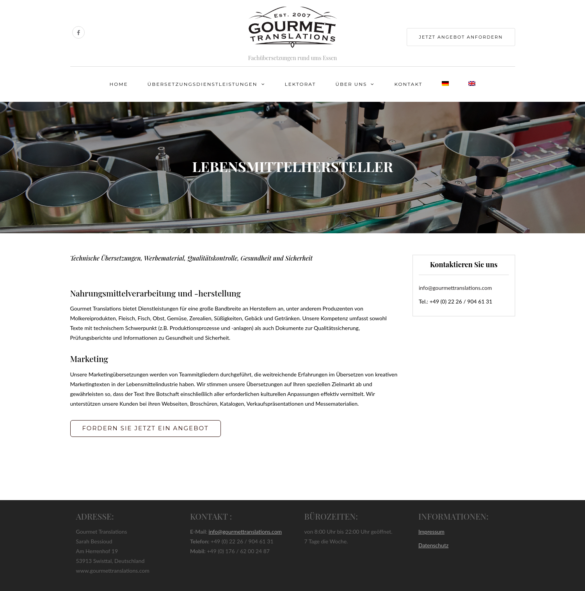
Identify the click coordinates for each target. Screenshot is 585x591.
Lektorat (300, 84)
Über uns (351, 84)
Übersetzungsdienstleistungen (203, 84)
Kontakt (408, 84)
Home (119, 84)
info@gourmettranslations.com (455, 287)
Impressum (431, 531)
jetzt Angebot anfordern (461, 37)
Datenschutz (433, 545)
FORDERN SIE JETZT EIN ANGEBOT (145, 428)
